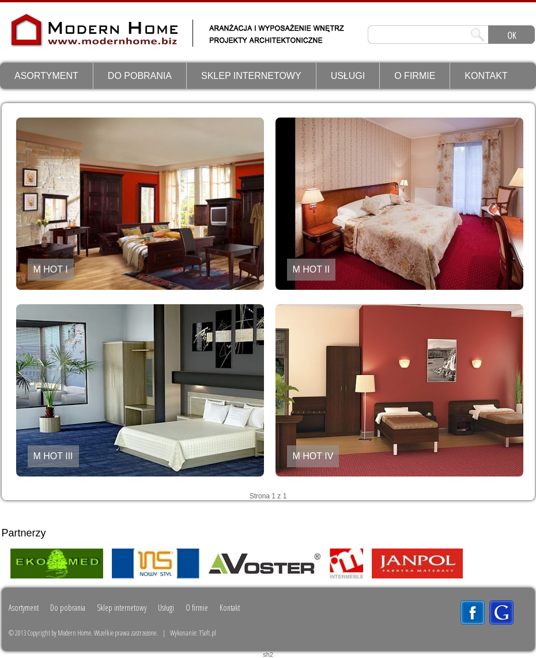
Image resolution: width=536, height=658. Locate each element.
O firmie (414, 76)
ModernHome (58, 38)
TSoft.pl (207, 633)
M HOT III (53, 456)
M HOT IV (313, 456)
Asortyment (46, 76)
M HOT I (50, 269)
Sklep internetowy (251, 76)
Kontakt (486, 76)
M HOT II (311, 269)
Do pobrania (140, 76)
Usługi (348, 76)
